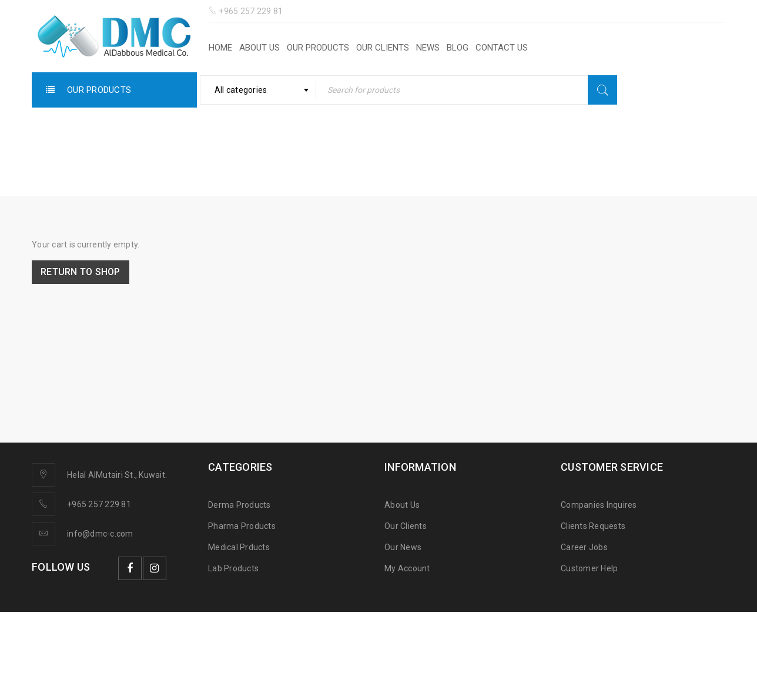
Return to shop (81, 271)
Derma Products (239, 505)
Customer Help (589, 568)
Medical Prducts (239, 547)
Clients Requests (593, 526)
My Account (407, 568)
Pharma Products (242, 526)
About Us (402, 505)
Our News (402, 547)
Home (360, 162)
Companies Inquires (599, 505)
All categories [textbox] (241, 90)
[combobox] (258, 90)
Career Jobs (584, 547)
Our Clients (405, 526)
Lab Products (233, 568)
